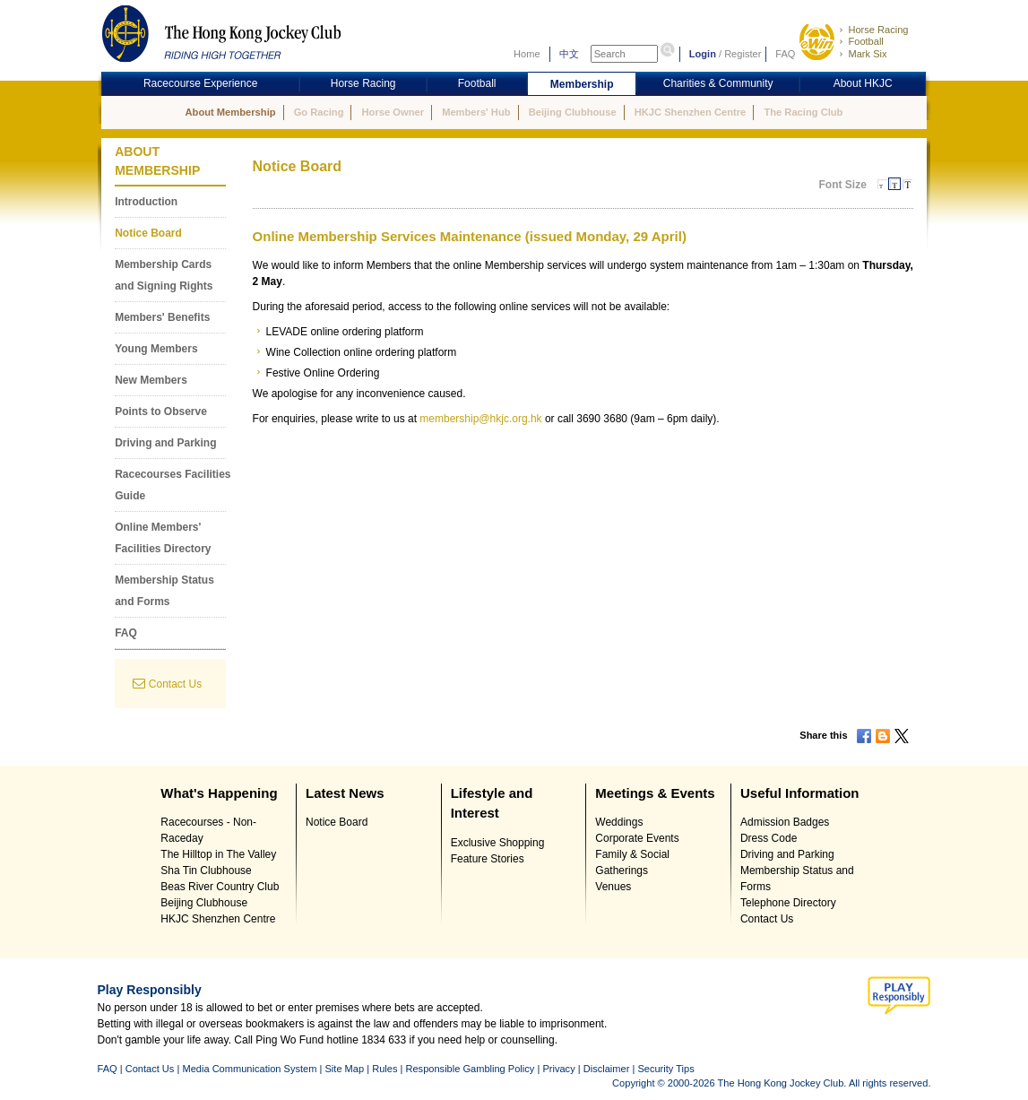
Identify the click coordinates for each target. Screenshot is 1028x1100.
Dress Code (768, 838)
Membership (582, 84)
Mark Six (867, 53)
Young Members (156, 348)
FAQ (785, 53)
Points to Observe (161, 411)
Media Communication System (249, 1068)
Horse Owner (393, 112)
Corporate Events (636, 838)
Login (702, 53)
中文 (569, 53)
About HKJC (863, 83)
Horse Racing (878, 29)
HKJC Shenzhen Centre (691, 112)
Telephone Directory (788, 902)
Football (865, 41)
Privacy (558, 1068)
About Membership (231, 112)
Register (742, 53)
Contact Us (175, 684)
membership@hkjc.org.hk (480, 418)
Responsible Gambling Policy (469, 1068)
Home (527, 53)
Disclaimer (606, 1068)
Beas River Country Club (219, 886)
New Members (151, 380)
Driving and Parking (165, 443)
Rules (386, 1068)
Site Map (344, 1068)
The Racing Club (803, 112)
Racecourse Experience (200, 83)
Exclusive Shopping (498, 842)
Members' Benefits (162, 317)
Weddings (619, 822)
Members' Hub (476, 112)
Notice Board (148, 233)
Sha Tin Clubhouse (205, 870)
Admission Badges (784, 822)
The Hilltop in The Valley (218, 854)
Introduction (146, 201)
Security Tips (665, 1068)
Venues (613, 886)
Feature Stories (487, 859)
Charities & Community (718, 83)
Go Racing (319, 112)
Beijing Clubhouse (573, 112)
